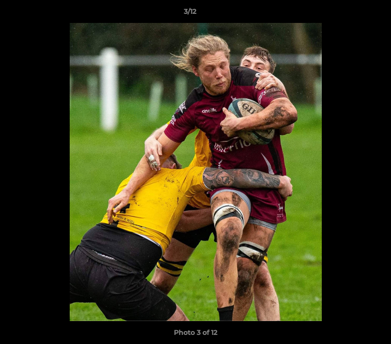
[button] (351, 14)
